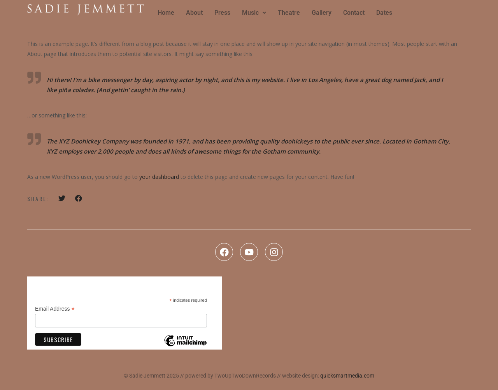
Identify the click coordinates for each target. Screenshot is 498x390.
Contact (354, 12)
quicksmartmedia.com (347, 376)
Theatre (289, 12)
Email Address (55, 309)
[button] (254, 13)
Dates (384, 12)
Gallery (321, 12)
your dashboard (159, 176)
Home (166, 12)
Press (222, 12)
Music (254, 12)
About (194, 12)
